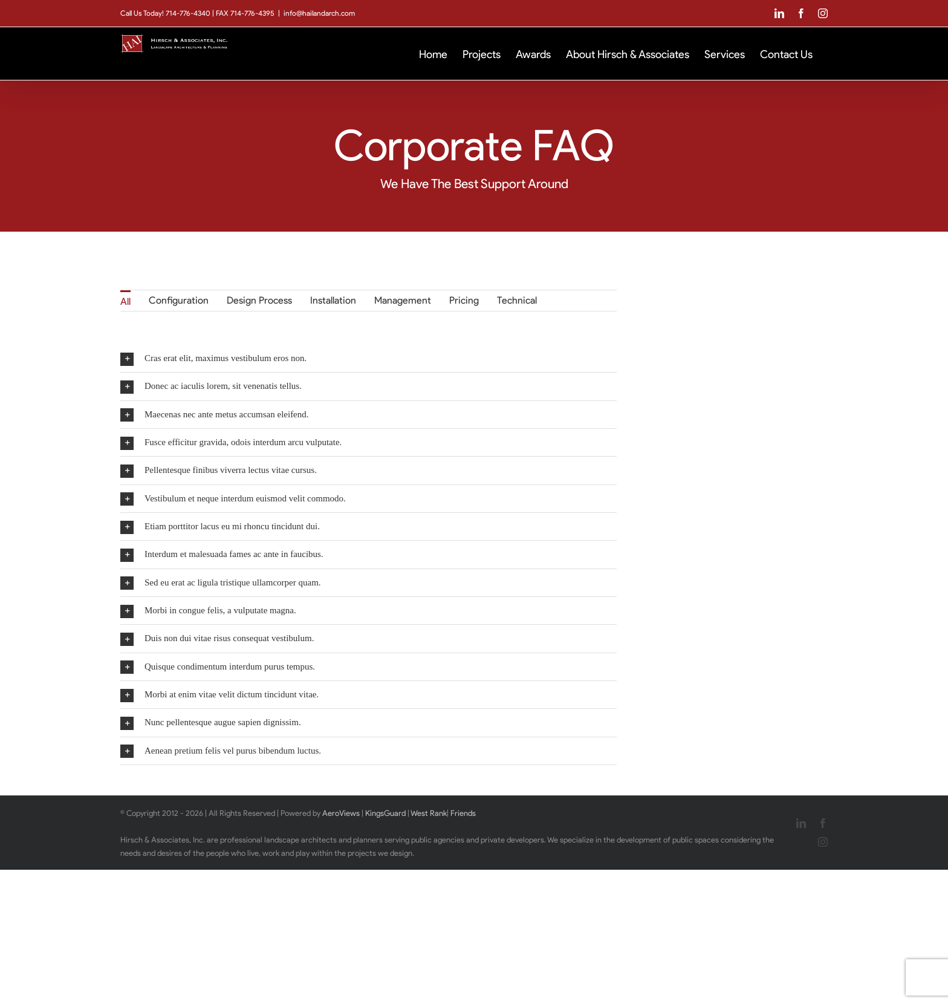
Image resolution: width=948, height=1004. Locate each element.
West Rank (429, 813)
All (125, 301)
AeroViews (341, 813)
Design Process (259, 300)
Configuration (179, 300)
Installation (333, 300)
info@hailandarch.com (319, 13)
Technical (517, 300)
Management (402, 300)
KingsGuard (385, 813)
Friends (463, 813)
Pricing (464, 300)
